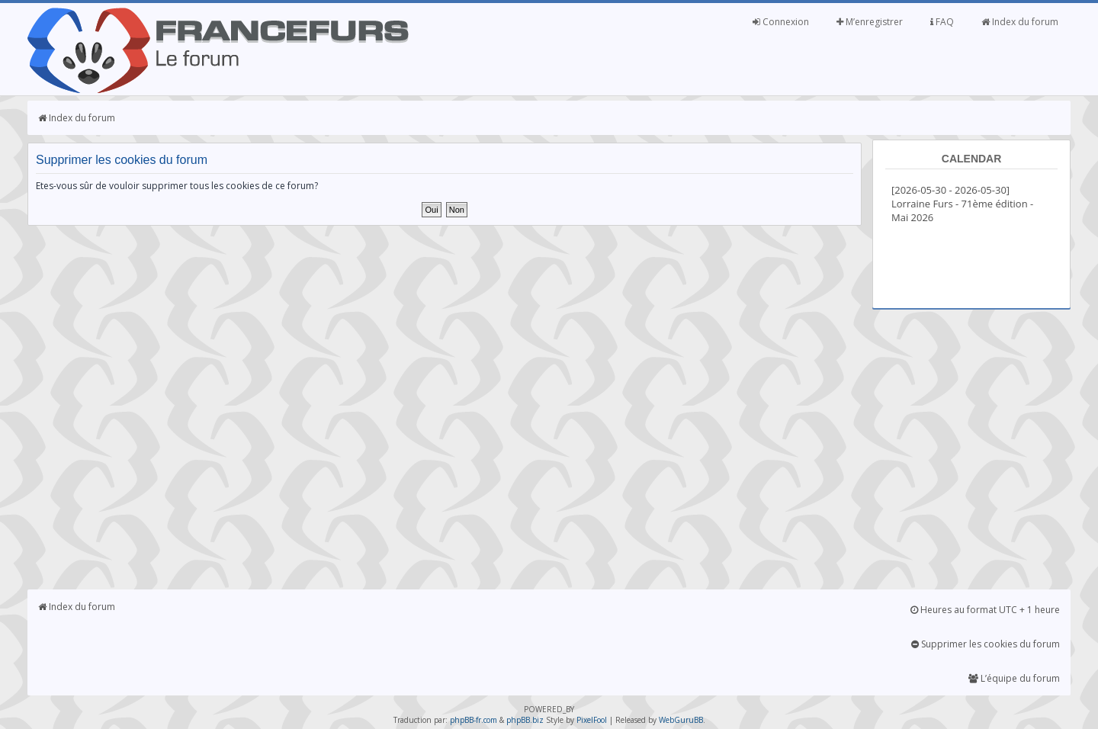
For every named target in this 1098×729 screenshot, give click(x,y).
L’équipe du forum (1014, 678)
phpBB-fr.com (473, 720)
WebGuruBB (681, 720)
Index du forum (1019, 21)
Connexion (781, 21)
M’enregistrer (869, 21)
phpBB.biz (525, 720)
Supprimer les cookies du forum (985, 643)
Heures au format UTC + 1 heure (985, 609)
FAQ (942, 21)
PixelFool (591, 720)
